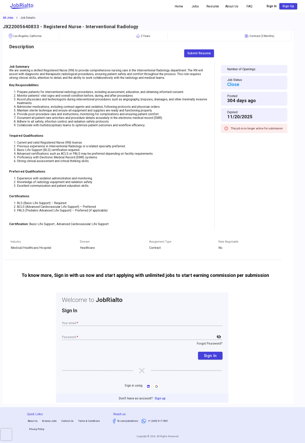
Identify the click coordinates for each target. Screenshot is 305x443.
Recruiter (212, 6)
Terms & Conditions (89, 421)
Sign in (271, 6)
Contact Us (67, 421)
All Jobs (8, 17)
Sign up (288, 6)
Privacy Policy (36, 429)
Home (179, 6)
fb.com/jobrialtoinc (127, 421)
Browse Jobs (49, 421)
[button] (156, 386)
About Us (231, 6)
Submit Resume (199, 53)
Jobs (195, 6)
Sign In (210, 356)
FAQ (249, 6)
